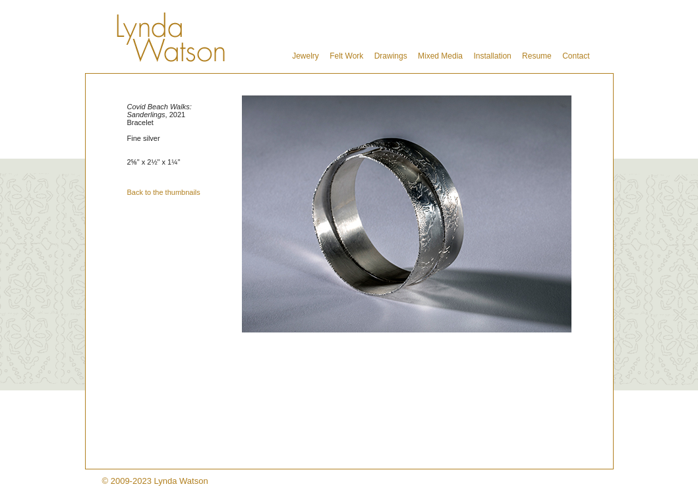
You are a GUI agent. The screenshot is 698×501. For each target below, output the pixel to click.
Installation (492, 56)
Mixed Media (440, 56)
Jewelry (305, 56)
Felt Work (346, 56)
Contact (575, 56)
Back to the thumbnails (163, 192)
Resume (537, 56)
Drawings (390, 56)
